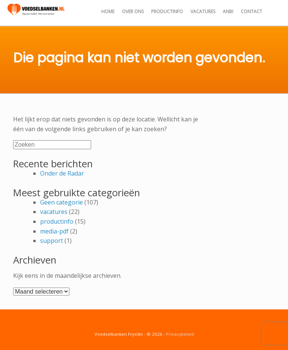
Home (107, 11)
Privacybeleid (180, 334)
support (51, 240)
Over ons (133, 11)
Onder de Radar (62, 173)
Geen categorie (61, 202)
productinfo (57, 221)
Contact (251, 11)
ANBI (228, 11)
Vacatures (202, 11)
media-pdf (54, 231)
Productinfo (167, 11)
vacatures (54, 212)
